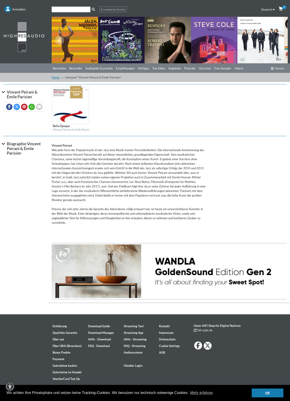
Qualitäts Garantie (65, 333)
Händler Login (133, 365)
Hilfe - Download (99, 339)
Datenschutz (167, 339)
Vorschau (205, 68)
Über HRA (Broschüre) (67, 346)
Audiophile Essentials (99, 68)
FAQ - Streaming (134, 346)
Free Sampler (222, 68)
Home (56, 77)
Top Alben (158, 68)
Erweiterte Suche (113, 9)
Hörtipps (143, 68)
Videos (238, 68)
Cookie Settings (169, 346)
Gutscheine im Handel (67, 372)
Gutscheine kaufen (65, 365)
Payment (58, 359)
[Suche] (71, 9)
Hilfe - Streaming (135, 339)
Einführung (60, 326)
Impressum (166, 333)
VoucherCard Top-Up (66, 379)
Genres (277, 68)
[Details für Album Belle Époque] (70, 105)
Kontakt (164, 326)
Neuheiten (59, 68)
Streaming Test (134, 326)
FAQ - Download (99, 346)
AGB (162, 352)
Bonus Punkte (61, 352)
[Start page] (24, 36)
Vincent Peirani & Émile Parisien (72, 129)
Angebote (174, 68)
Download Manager (101, 333)
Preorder (190, 68)
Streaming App (133, 333)
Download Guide (99, 326)
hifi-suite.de (203, 330)
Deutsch (268, 9)
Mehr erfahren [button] (201, 393)
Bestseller (75, 68)
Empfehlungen (125, 68)
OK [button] (267, 393)
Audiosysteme (133, 352)
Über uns (58, 339)
